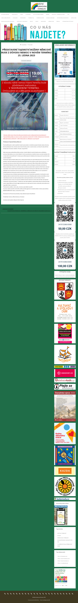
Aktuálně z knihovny (5, 14)
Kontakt (59, 535)
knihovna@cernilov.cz (64, 131)
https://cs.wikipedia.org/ (63, 563)
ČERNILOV (58, 21)
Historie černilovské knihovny (63, 17)
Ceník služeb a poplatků (5, 17)
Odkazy (36, 21)
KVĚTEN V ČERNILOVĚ (61, 533)
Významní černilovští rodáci (67, 21)
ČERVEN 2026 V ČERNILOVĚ (62, 537)
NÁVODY (31, 21)
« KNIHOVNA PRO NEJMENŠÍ (7, 209)
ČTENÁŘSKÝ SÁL (31, 17)
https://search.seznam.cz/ (63, 560)
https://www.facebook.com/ (64, 558)
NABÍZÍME (47, 14)
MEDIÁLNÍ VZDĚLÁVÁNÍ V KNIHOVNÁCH (7, 21)
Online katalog (15, 14)
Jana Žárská (24, 44)
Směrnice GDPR (51, 21)
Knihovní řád (43, 21)
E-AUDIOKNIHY (28, 14)
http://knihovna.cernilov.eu (65, 133)
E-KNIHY (21, 14)
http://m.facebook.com (62, 556)
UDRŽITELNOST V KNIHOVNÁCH (22, 21)
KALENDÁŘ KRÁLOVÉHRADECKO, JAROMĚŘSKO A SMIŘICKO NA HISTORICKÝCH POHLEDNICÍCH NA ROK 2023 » (29, 210)
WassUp (65, 566)
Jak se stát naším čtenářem (38, 14)
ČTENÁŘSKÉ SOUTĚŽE (40, 17)
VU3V (68, 14)
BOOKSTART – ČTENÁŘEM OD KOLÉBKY (58, 14)
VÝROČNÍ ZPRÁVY (23, 17)
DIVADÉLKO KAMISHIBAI (50, 17)
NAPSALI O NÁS (73, 17)
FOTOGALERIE (15, 17)
